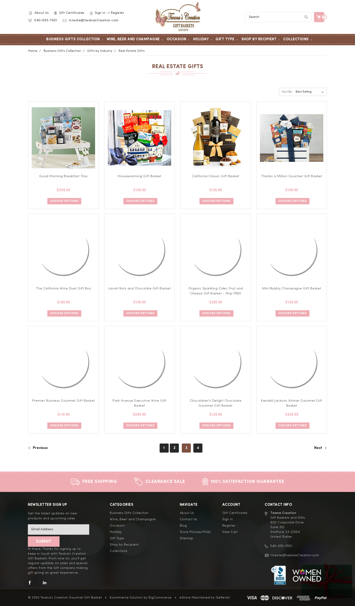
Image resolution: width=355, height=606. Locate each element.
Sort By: (287, 91)
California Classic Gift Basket (215, 176)
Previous (38, 448)
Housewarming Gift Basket (139, 176)
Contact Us (188, 519)
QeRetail (223, 597)
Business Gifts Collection (74, 39)
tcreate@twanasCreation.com (94, 20)
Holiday (202, 39)
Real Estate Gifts (131, 50)
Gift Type (227, 39)
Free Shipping (99, 482)
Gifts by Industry (99, 50)
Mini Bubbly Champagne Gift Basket (291, 288)
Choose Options (64, 201)
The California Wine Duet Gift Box (63, 288)
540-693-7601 (45, 20)
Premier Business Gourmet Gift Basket (63, 401)
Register (117, 12)
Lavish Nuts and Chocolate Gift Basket (139, 288)
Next (320, 448)
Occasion (178, 39)
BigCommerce (160, 597)
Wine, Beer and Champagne (135, 39)
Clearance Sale (165, 482)
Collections (297, 39)
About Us (41, 12)
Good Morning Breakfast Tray (63, 176)
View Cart (230, 532)
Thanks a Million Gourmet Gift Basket (291, 176)
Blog (183, 525)
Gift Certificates (71, 12)
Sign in (100, 12)
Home (32, 50)
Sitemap (186, 538)
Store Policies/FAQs (195, 532)
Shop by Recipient (260, 39)
